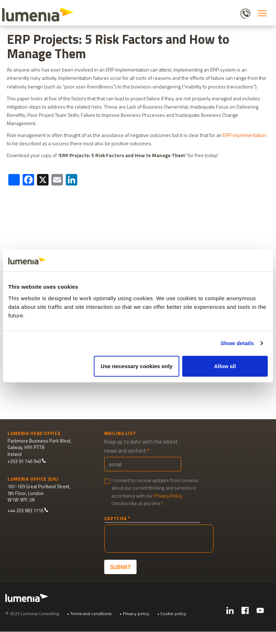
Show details (237, 343)
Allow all (225, 366)
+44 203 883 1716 (28, 510)
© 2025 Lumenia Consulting (32, 613)
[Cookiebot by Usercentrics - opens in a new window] (236, 260)
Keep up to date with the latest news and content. (141, 446)
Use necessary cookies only (136, 366)
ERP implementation (244, 135)
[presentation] (158, 539)
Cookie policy (173, 613)
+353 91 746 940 (27, 461)
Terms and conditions (90, 613)
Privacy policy (136, 613)
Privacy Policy (168, 495)
